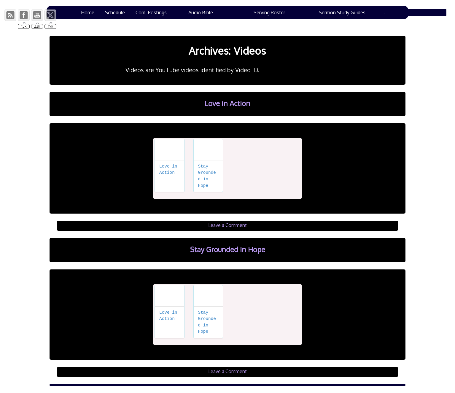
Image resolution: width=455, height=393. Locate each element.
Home (87, 12)
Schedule (115, 12)
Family (367, 12)
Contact (144, 12)
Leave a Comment (227, 225)
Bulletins (292, 12)
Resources (260, 12)
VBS (193, 12)
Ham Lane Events (330, 12)
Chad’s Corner (224, 12)
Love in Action (227, 103)
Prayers (171, 12)
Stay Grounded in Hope (227, 249)
